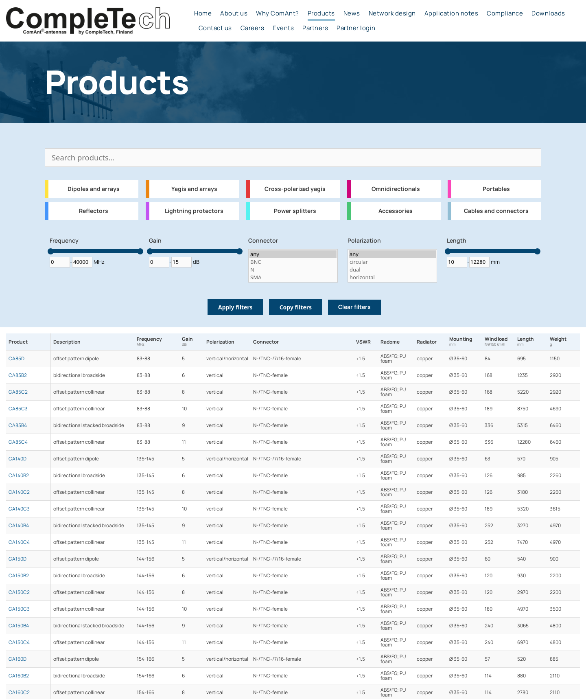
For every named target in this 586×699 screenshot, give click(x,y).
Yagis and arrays (194, 189)
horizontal (392, 277)
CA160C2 (19, 692)
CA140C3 (19, 509)
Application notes (451, 13)
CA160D (17, 659)
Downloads (548, 13)
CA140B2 (19, 475)
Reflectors (93, 211)
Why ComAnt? (277, 13)
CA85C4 (18, 442)
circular (392, 262)
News (351, 13)
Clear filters (354, 307)
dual (392, 270)
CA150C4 (19, 642)
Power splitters (295, 211)
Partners (315, 28)
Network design (392, 13)
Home (203, 13)
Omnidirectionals (396, 189)
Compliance (505, 13)
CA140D (17, 459)
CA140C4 (19, 542)
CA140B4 (19, 525)
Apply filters (235, 307)
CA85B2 (18, 375)
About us (233, 13)
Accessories (395, 211)
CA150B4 (19, 625)
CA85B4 (18, 425)
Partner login (356, 28)
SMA (293, 277)
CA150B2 (19, 575)
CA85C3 (18, 408)
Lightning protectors (194, 211)
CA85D (16, 358)
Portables (496, 189)
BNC (293, 262)
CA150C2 (19, 592)
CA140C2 (19, 492)
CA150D (17, 559)
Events (283, 28)
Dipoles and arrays (94, 189)
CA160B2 (19, 676)
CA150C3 (19, 609)
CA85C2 (18, 392)
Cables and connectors (496, 211)
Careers (253, 28)
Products (321, 13)
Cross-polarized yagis (295, 189)
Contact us (215, 28)
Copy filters (296, 307)
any (293, 254)
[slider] (51, 251)
